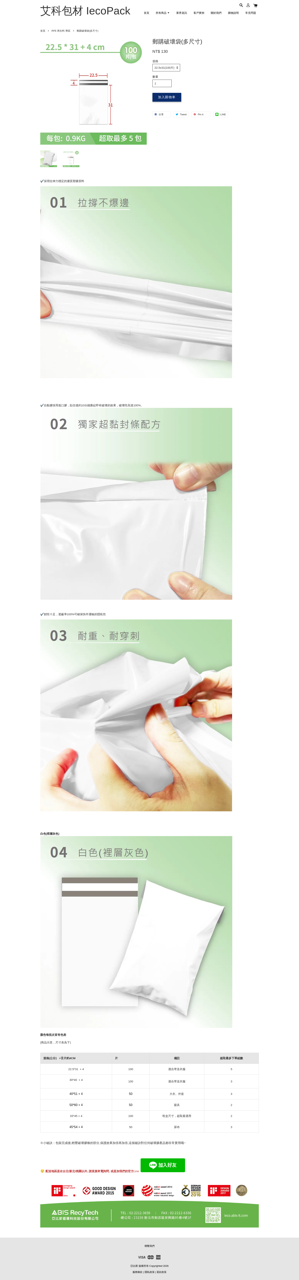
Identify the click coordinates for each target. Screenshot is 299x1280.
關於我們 (216, 12)
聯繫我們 (150, 1246)
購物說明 (233, 12)
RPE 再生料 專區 (61, 30)
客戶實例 (199, 12)
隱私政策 (150, 1272)
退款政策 (161, 1272)
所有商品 (163, 12)
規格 (155, 61)
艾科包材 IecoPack (85, 11)
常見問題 (250, 12)
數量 (155, 76)
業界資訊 (181, 12)
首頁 (146, 12)
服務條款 (137, 1272)
